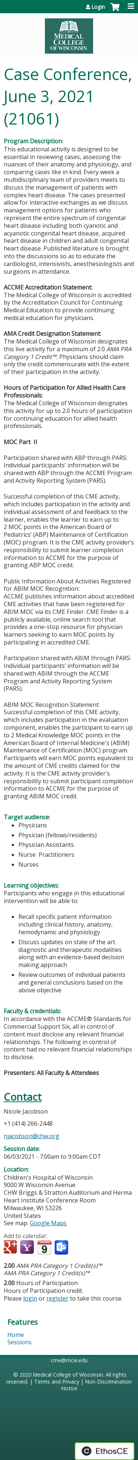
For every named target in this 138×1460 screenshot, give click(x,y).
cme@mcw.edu (69, 1360)
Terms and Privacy (56, 1381)
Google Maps (48, 1223)
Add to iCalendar (44, 1247)
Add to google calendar (11, 1247)
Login (98, 7)
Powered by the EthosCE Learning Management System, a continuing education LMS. (104, 1451)
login (30, 1298)
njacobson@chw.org (31, 1136)
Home (15, 1335)
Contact (23, 1097)
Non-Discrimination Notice (96, 1385)
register (57, 1298)
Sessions (19, 1342)
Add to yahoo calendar (27, 1247)
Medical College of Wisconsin (68, 1374)
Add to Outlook (62, 1247)
